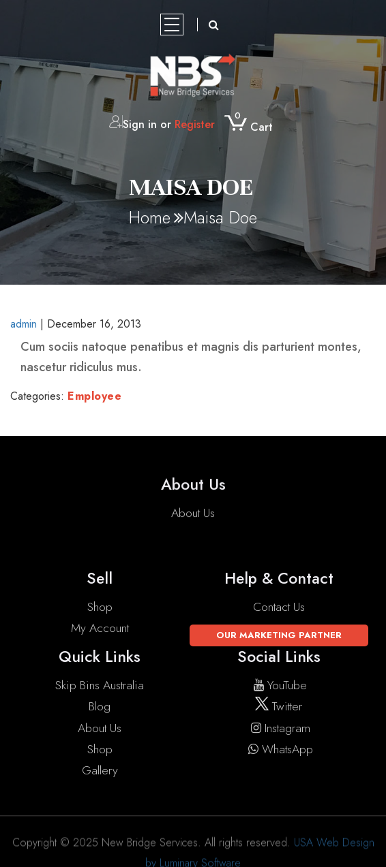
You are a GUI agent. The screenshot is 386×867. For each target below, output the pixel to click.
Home (149, 217)
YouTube (278, 685)
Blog (99, 706)
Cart (248, 128)
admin (23, 324)
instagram (279, 728)
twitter (278, 706)
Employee (94, 396)
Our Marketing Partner (279, 635)
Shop (100, 607)
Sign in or (162, 125)
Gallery (100, 770)
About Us (193, 514)
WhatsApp (279, 749)
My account (100, 628)
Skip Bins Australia (99, 685)
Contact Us (279, 607)
